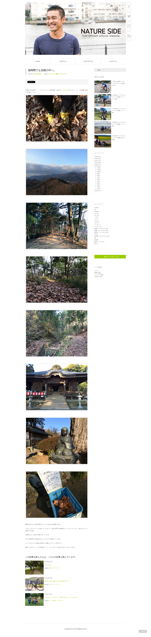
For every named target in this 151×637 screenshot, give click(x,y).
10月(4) (99, 171)
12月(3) (99, 168)
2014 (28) (98, 166)
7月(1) (98, 177)
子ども (96, 234)
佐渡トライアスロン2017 (101, 228)
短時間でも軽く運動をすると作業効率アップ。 (57, 581)
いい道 (96, 213)
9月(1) (98, 173)
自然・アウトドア (61, 74)
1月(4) (98, 189)
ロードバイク (98, 226)
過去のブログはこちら (111, 256)
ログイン (96, 271)
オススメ (96, 223)
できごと (51, 584)
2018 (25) (98, 158)
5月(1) (98, 181)
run (95, 209)
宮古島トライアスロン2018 (101, 236)
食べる (96, 243)
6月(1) (98, 179)
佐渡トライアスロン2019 (101, 232)
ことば (96, 217)
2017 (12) (98, 160)
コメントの (98, 275)
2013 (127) (98, 190)
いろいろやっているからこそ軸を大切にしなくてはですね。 (61, 597)
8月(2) (98, 175)
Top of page (143, 631)
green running (47, 565)
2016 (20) (98, 162)
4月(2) (98, 183)
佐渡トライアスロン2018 (101, 230)
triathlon (96, 211)
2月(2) (98, 187)
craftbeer (96, 207)
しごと (51, 600)
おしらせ (96, 215)
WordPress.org (98, 276)
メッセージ (52, 74)
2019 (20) (98, 156)
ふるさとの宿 (65, 90)
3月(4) (98, 185)
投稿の (97, 273)
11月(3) (99, 170)
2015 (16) (98, 164)
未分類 (96, 240)
